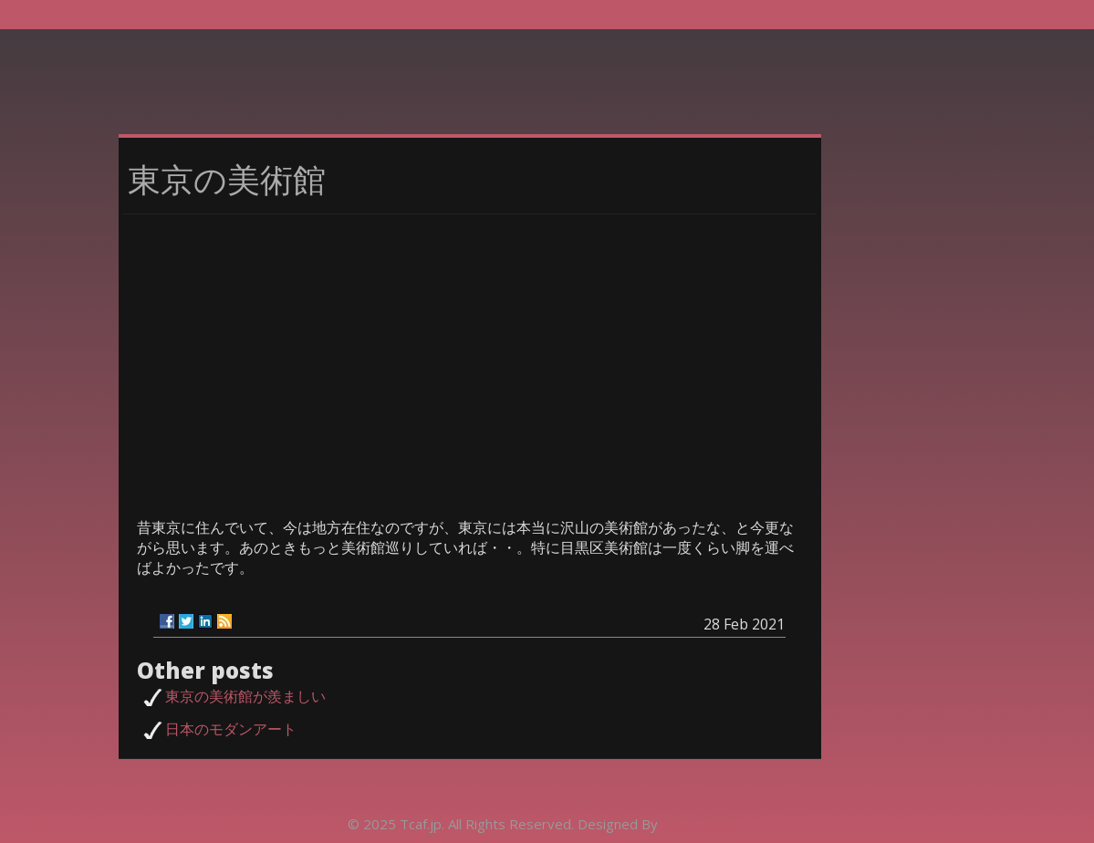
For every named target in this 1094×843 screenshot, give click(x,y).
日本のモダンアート (231, 729)
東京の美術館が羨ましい (245, 696)
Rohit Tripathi (704, 824)
